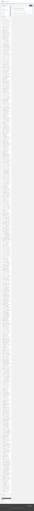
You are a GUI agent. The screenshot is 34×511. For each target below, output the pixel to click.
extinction (7, 200)
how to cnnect (4, 242)
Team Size (6, 441)
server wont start (5, 396)
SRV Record (5, 418)
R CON (2, 364)
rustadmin (4, 375)
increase (6, 263)
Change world (5, 104)
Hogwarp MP (8, 233)
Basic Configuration (8, 80)
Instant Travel (6, 267)
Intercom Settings (7, 270)
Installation (3, 265)
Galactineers (3, 212)
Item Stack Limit (8, 273)
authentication (7, 70)
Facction (5, 201)
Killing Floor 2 (7, 278)
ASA (4, 65)
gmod (6, 224)
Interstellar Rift (3, 271)
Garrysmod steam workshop (5, 219)
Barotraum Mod (4, 78)
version (7, 473)
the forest (3, 446)
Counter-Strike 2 (4, 134)
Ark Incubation (6, 51)
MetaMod (6, 305)
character (7, 104)
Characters (9, 104)
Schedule (3, 380)
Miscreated (6, 309)
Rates (5, 365)
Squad (3, 418)
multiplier (3, 322)
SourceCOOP (4, 412)
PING (2, 349)
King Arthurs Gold (7, 279)
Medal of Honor (5, 302)
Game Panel (6, 214)
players (3, 353)
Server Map (4, 388)
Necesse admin (6, 325)
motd (3, 315)
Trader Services (3, 454)
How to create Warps (4, 249)
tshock (3, 457)
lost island (3, 289)
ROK (3, 374)
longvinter (6, 287)
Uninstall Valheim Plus (4, 459)
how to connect (8, 242)
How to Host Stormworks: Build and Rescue (22, 11)
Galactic (4, 211)
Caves (2, 98)
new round (7, 332)
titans (5, 450)
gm (8, 223)
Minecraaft (3, 307)
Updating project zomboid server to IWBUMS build (22, 13)
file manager (7, 203)
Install (8, 263)
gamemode (4, 217)
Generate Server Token (4, 220)
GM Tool (3, 224)
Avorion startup (4, 75)
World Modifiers (3, 488)
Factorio (7, 201)
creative (8, 139)
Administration (4, 40)
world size (3, 489)
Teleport (7, 442)
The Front (6, 446)
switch (5, 439)
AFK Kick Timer (5, 41)
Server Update (4, 395)
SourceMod (8, 412)
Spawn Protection (5, 415)
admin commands (7, 35)
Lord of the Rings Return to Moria (7, 288)
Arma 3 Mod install (5, 61)
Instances (4, 267)
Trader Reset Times (8, 453)
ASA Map (7, 66)
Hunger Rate (9, 258)
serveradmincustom (4, 397)
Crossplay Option (7, 143)
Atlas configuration (7, 69)
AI (9, 41)
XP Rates (7, 491)
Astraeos (3, 68)
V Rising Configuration (7, 468)
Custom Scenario (7, 149)
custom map (6, 146)
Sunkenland (6, 436)
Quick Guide (4, 362)
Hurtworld (3, 259)
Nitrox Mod (4, 335)
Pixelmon (6, 349)
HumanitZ (6, 258)
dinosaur (4, 178)
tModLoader (8, 450)
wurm (7, 490)
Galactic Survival (6, 211)
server (3, 384)
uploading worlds (3, 466)
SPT (6, 417)
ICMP (6, 261)
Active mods (5, 28)
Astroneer (7, 68)
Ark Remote (8, 51)
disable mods (4, 181)
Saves (5, 379)
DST (8, 184)
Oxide (3, 339)
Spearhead (5, 417)
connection (4, 127)
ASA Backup (6, 65)
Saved (9, 377)
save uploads (7, 377)
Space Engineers (4, 413)
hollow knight (8, 234)
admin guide (3, 36)
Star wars (7, 419)
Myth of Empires (4, 323)
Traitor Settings (6, 454)
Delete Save (7, 176)
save (9, 376)
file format (5, 203)
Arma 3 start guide (8, 62)
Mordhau (8, 314)
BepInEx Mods (7, 88)
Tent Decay (5, 443)
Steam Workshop (6, 432)
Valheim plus (4, 471)
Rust (2, 375)
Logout (4, 287)
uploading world (6, 465)
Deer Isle (3, 175)
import (9, 261)
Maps (4, 298)
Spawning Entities (5, 416)
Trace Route (6, 452)
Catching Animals (3, 97)
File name (9, 203)
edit (5, 186)
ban (8, 76)
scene (9, 379)
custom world (4, 151)
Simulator (7, 403)
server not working (5, 392)
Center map (5, 98)
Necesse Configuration (5, 326)
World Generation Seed (8, 487)
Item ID (9, 272)
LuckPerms (5, 291)
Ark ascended (8, 47)
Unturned (7, 459)
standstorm (9, 418)
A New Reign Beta (4, 26)
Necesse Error (4, 328)
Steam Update (7, 430)
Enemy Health (9, 190)
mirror (4, 309)
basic (5, 80)
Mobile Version (3, 310)
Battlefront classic (4, 84)
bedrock (8, 87)
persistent (3, 348)
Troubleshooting (4, 456)
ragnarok (5, 364)
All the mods (7, 42)
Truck (8, 456)
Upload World (8, 462)
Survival (3, 438)
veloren (5, 473)
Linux (6, 284)
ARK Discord (5, 50)
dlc (6, 182)
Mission (9, 309)
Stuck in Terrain (5, 434)
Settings (3, 400)
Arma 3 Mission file (6, 60)
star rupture (4, 419)
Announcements (4, 497)
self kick (8, 383)
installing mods (6, 266)
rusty (5, 375)
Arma (9, 56)
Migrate (5, 306)
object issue (7, 337)
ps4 (9, 358)
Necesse (4, 325)
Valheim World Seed (8, 472)
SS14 (7, 418)
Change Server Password (6, 103)
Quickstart (3, 363)
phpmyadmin (9, 348)
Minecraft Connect (6, 308)
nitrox (8, 334)
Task (5, 440)
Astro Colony (5, 68)
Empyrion (3, 187)
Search (31, 5)
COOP (7, 130)
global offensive (4, 223)
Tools (2, 452)
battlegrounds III (7, 84)
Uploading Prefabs (8, 463)
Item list (3, 273)
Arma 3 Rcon (5, 62)
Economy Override (8, 185)
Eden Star (3, 186)
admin (3, 35)
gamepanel (7, 217)
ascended (6, 67)
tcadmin (7, 440)
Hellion (8, 232)
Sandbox (4, 376)
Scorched (3, 381)
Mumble (7, 322)
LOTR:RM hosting (6, 290)
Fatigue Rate (8, 202)
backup (6, 76)
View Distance (5, 474)
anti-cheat (7, 46)
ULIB (4, 457)
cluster (7, 111)
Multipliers (5, 322)
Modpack (7, 313)
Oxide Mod (6, 339)
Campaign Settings (5, 96)
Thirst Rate (3, 449)
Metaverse (3, 306)
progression (3, 358)
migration (7, 306)
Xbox (5, 491)
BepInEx (3, 88)
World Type (6, 489)
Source (7, 411)
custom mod (5, 148)
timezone (3, 450)
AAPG (6, 26)
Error (3, 195)
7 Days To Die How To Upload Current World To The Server (6, 23)
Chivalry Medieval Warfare (6, 107)
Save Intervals (3, 377)
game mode (4, 213)
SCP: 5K (9, 381)
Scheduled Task (5, 380)
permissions (4, 347)
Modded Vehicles (3, 312)
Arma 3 (3, 58)
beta (3, 89)
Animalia (5, 45)
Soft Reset (4, 408)
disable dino (3, 180)
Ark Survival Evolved (7, 54)
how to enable (7, 249)
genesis (8, 221)
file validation (7, 204)
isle (6, 272)
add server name (7, 29)
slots (7, 406)
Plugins (9, 354)
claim (9, 110)
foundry (3, 209)
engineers (4, 193)
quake (3, 360)
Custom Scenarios (4, 150)
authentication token (5, 71)
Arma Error (3, 63)
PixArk (4, 349)
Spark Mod (6, 414)
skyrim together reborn (4, 406)
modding (7, 312)
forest (9, 207)
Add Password (4, 29)
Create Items (5, 138)
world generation (3, 487)
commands (8, 118)
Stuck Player (8, 434)
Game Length (9, 212)
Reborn (5, 366)
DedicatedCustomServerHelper (7, 174)
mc (2, 302)
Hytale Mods (5, 260)
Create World (7, 138)
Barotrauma (4, 79)
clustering (3, 114)
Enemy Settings (4, 192)
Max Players (5, 299)
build (8, 93)
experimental (4, 200)
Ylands (9, 491)
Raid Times (8, 364)
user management (8, 466)
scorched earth (6, 381)
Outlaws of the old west (6, 338)
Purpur (4, 359)
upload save (4, 462)
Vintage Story (8, 474)
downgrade (5, 184)
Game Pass (9, 215)
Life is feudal (4, 283)
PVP (6, 359)
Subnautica (4, 435)
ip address (5, 272)
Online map (9, 337)
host (6, 235)
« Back (14, 15)
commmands (4, 119)
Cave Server (7, 97)
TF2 (6, 445)
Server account (5, 384)
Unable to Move (7, 457)
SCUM (3, 383)
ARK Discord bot (8, 50)
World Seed (7, 488)
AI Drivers (5, 42)
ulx (5, 457)
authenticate (5, 70)
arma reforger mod (5, 64)
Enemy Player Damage (4, 191)
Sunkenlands (4, 437)
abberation (4, 27)
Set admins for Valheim (6, 398)
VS (5, 476)
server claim (8, 384)
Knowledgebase (6, 3)
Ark (4, 47)
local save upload (5, 286)
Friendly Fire (4, 210)
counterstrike (4, 135)
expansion (3, 199)
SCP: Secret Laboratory (5, 382)
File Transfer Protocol (4, 204)
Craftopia (5, 137)
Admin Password (4, 37)
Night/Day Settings (6, 334)
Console (5, 128)
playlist (5, 353)
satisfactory (7, 376)
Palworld (3, 340)
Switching (4, 440)
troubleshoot (6, 455)
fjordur (9, 206)
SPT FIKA (9, 417)
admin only (8, 36)
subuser (3, 436)
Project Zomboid (7, 358)
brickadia (3, 92)
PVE (5, 359)
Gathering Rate (9, 219)
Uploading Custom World (4, 463)
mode (8, 312)
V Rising (7, 467)
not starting (8, 336)
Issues (8, 272)
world (5, 485)
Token (3, 451)
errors (9, 195)
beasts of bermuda (5, 86)
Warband (3, 477)
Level (3, 282)
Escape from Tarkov (5, 196)
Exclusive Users (6, 198)
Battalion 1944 (4, 81)
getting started (7, 222)
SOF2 (2, 408)
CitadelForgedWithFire (5, 110)
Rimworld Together (7, 373)
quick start (7, 362)
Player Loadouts (6, 351)
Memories (6, 304)
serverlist (7, 397)
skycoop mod (4, 405)
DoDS (9, 182)
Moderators (4, 313)
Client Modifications (4, 111)
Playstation (7, 353)
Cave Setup (9, 97)
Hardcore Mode (4, 231)
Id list (7, 261)
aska (9, 67)
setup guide (4, 401)
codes (7, 115)
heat (5, 232)
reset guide (8, 370)
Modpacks (3, 314)
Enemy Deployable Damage (4, 190)
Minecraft (5, 307)
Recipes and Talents (7, 366)
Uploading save (4, 464)
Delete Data (4, 176)
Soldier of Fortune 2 (8, 408)
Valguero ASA (9, 469)
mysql (8, 322)
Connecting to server (7, 126)
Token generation (7, 451)
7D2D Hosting (7, 25)
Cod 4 (6, 115)
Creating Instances (5, 139)
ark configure (6, 49)
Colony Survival (4, 116)
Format (9, 208)
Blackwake (5, 91)
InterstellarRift (7, 271)
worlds (3, 490)
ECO (5, 185)
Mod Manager (7, 311)
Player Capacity (8, 349)
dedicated (5, 172)
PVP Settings (9, 359)
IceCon (5, 261)
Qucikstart (7, 361)
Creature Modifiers (4, 141)
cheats (8, 105)
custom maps (4, 147)
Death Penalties (6, 171)
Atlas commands (3, 69)
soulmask (5, 411)
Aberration (7, 27)
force (5, 207)
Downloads (3, 499)
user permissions (3, 467)
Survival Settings (6, 438)
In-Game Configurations (6, 262)
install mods (4, 264)
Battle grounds (8, 83)
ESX (2, 197)
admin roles (7, 39)
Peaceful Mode (4, 346)
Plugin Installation (6, 354)
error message (6, 195)
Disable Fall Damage (6, 180)
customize (3, 153)
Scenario (7, 379)
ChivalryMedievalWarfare (4, 108)
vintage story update (5, 475)
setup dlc (8, 400)
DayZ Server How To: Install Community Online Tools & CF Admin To (6, 169)
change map (7, 99)
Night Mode (5, 333)
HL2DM (5, 233)
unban (3, 458)
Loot (8, 287)
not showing (6, 336)
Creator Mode (8, 140)
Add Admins (8, 28)
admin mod (6, 36)
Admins (7, 40)
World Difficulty (4, 486)
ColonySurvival (4, 117)
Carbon (9, 96)
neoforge (5, 332)
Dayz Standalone (5, 170)
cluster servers (6, 112)
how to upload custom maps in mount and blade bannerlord (6, 258)
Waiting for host (7, 476)
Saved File (6, 378)
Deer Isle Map (5, 175)
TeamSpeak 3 (4, 442)
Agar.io (8, 41)
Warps (5, 477)
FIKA (3, 203)
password (5, 344)
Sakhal (2, 376)
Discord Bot (5, 182)
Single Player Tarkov (5, 404)
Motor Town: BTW (7, 315)
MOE (6, 314)
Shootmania (4, 402)
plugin (3, 354)
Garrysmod (7, 218)
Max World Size (8, 301)
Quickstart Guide (7, 363)
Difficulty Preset (4, 177)
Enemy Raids (8, 191)
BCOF (9, 84)
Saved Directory (3, 378)
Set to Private (5, 399)
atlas (9, 68)
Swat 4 (3, 439)
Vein (3, 473)
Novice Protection (4, 337)
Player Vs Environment (8, 352)
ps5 (2, 359)
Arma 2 (3, 57)
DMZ (7, 182)
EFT (7, 186)
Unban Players (5, 458)
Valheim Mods (7, 470)
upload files (8, 461)
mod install (8, 310)
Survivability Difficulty (8, 437)
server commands (5, 385)
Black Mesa (5, 90)
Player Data (4, 350)
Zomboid (7, 492)
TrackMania (4, 453)
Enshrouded (8, 193)
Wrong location (5, 490)
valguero (6, 469)
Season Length (5, 383)
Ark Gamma (3, 51)
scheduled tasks (8, 380)
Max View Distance (5, 301)
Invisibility (3, 272)
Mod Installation (4, 311)
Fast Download (5, 202)
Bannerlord (6, 77)
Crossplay (3, 142)
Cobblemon (5, 115)
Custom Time (7, 150)
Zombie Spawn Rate (4, 492)
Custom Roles (4, 149)
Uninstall (8, 458)
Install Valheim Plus (8, 264)
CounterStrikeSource (5, 136)
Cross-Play (7, 141)
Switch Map (8, 439)
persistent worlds (5, 348)
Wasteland (7, 477)
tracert (8, 452)
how (6, 236)
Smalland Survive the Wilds (6, 407)
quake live (5, 360)
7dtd (9, 25)
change (6, 98)
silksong (5, 403)
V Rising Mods (3, 469)
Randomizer (3, 365)
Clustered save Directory (6, 113)
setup (6, 400)
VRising (3, 476)
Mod (6, 310)
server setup (6, 394)
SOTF (7, 410)
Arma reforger (6, 63)
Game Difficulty (6, 212)
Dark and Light (4, 154)
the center (8, 445)
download (7, 184)
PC (8, 345)
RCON (7, 365)
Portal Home (3, 3)
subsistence (7, 435)
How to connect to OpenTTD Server (5, 245)
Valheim (3, 470)
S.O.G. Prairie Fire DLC (8, 375)
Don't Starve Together (5, 183)
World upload (9, 489)
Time (4, 449)
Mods (4, 314)
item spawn (6, 273)
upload (5, 461)
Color (8, 117)
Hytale (6, 259)
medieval (3, 303)
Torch (4, 452)
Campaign (6, 95)
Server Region (7, 393)
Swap (8, 438)
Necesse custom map (4, 327)
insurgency (4, 268)
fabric (3, 201)
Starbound (6, 423)
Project (5, 358)
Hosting (8, 235)
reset (6, 370)
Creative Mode (4, 140)
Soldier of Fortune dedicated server (5, 409)
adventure (3, 41)
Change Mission (5, 101)
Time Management (7, 449)
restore (7, 371)
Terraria (7, 443)
